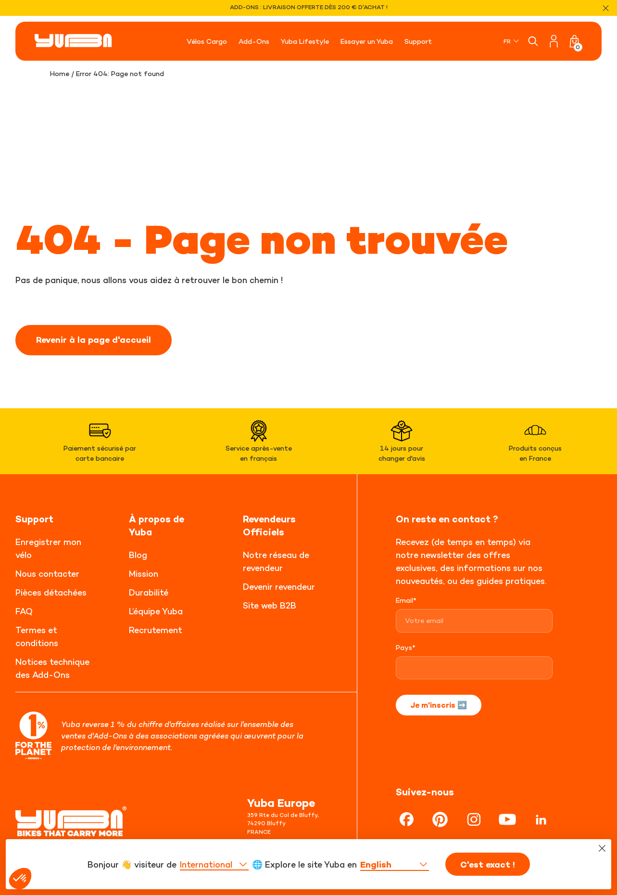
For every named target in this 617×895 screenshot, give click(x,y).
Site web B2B (269, 605)
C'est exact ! (487, 864)
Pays (406, 647)
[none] (512, 41)
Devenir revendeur (279, 587)
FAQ (24, 611)
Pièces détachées (51, 592)
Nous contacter (47, 574)
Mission (143, 574)
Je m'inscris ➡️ (438, 705)
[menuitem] (512, 41)
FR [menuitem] (507, 41)
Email (406, 600)
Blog (138, 555)
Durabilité (148, 592)
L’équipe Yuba (156, 611)
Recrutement (155, 630)
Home (59, 73)
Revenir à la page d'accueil (93, 340)
